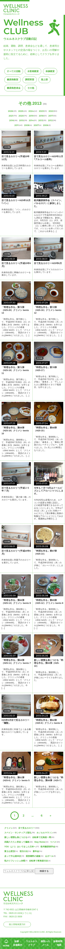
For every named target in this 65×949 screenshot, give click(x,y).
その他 (30, 88)
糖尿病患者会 (13, 88)
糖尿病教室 (12, 79)
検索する (44, 871)
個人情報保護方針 (17, 924)
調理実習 (29, 79)
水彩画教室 (33, 71)
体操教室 (50, 71)
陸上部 (44, 79)
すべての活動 (13, 71)
